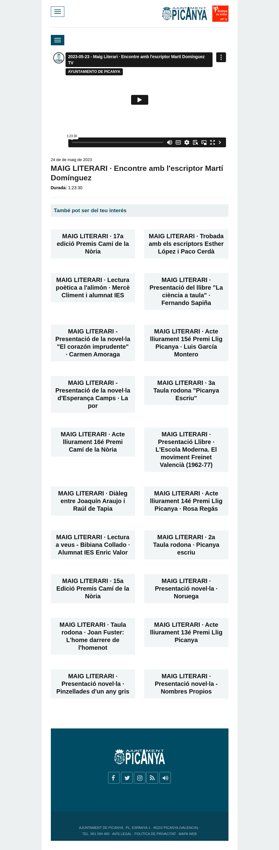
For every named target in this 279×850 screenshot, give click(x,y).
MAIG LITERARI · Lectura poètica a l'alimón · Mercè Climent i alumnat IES (93, 287)
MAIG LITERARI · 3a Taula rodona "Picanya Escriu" (186, 390)
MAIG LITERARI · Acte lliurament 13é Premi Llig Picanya (186, 632)
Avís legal (121, 834)
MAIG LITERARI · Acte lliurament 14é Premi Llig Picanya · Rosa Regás (186, 501)
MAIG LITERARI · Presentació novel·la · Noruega (186, 588)
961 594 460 (99, 834)
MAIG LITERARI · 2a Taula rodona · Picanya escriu (186, 545)
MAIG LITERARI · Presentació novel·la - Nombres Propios (186, 684)
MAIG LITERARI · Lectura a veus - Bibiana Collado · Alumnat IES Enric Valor (93, 545)
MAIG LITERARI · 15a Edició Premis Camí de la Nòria (92, 588)
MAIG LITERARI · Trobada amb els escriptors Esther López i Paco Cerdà (186, 244)
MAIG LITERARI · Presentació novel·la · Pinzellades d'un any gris (92, 684)
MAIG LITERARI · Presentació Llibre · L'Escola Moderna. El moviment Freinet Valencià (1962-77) (186, 449)
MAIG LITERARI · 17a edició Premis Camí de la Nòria (93, 244)
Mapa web (188, 834)
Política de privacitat (155, 834)
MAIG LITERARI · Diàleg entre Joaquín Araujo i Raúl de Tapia (93, 501)
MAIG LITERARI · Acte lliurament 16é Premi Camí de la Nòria (93, 442)
